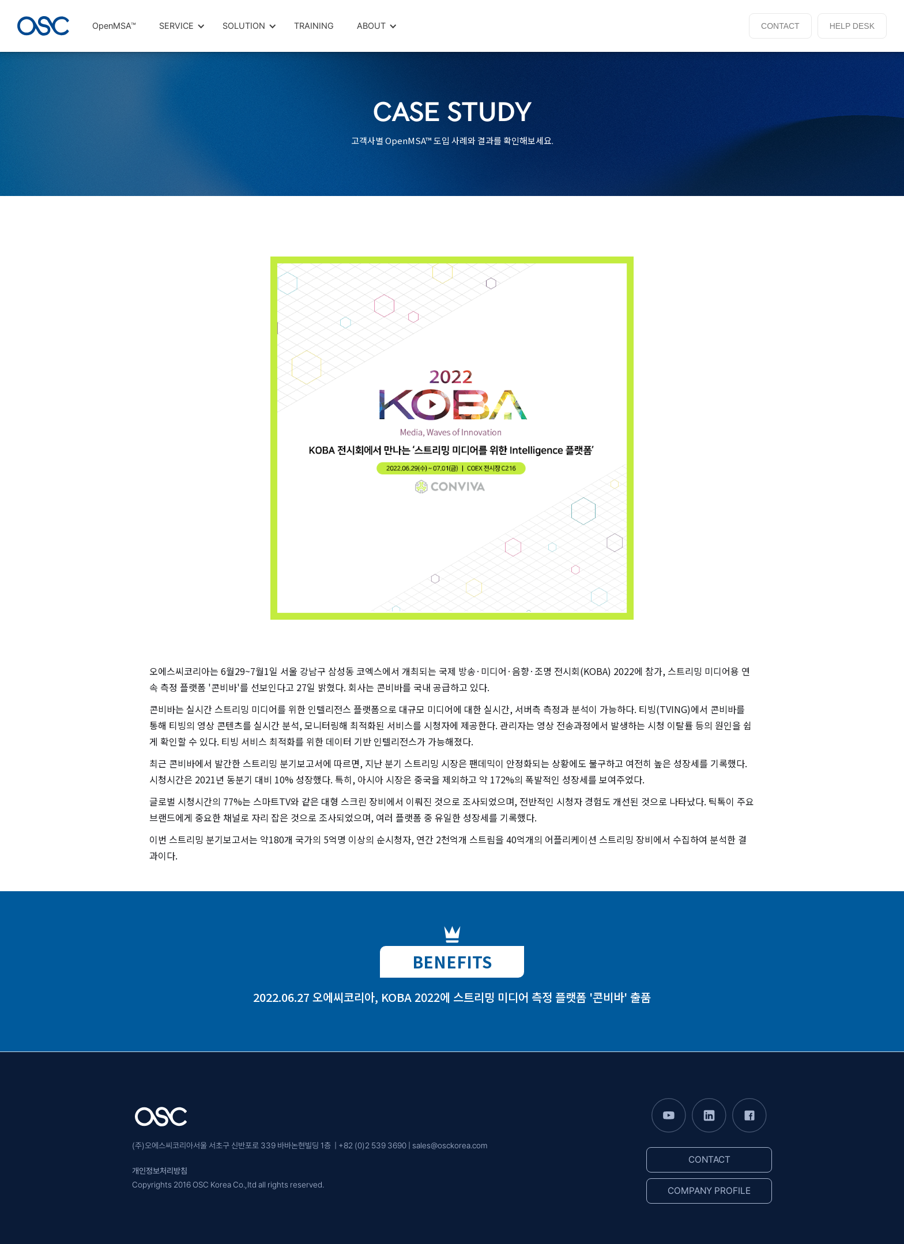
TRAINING (314, 26)
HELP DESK (852, 26)
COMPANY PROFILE (709, 1190)
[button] (179, 25)
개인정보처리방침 (159, 1170)
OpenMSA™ (114, 26)
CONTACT (780, 26)
